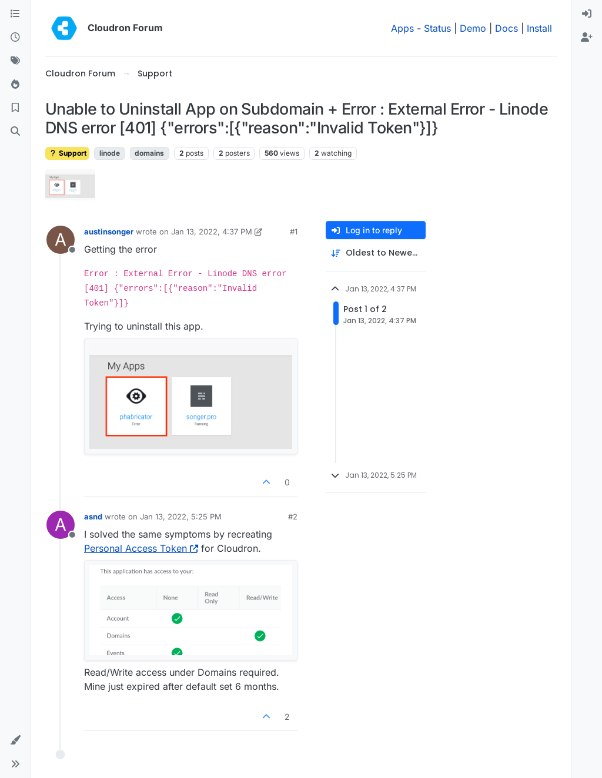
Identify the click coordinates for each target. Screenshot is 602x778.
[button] (15, 740)
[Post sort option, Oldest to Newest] (376, 253)
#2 (292, 516)
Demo (473, 28)
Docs (506, 28)
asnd (93, 516)
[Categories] (15, 14)
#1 (293, 231)
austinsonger (108, 231)
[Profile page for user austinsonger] (60, 240)
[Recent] (15, 37)
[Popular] (15, 84)
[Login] (586, 14)
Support (67, 153)
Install (539, 28)
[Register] (586, 37)
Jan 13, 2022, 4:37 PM (211, 231)
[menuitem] (586, 14)
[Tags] (15, 61)
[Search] (15, 131)
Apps (402, 28)
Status (437, 28)
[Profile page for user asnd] (60, 525)
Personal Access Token (141, 548)
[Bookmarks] (15, 108)
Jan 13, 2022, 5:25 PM (181, 516)
